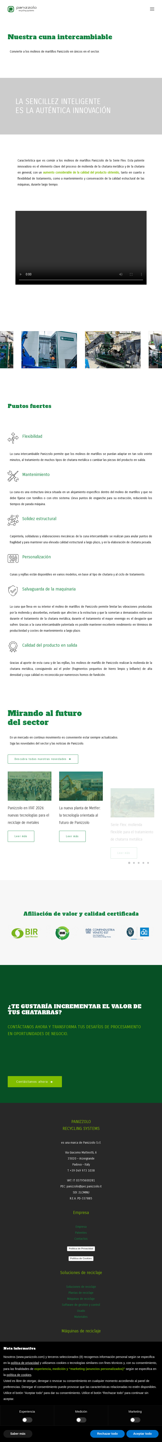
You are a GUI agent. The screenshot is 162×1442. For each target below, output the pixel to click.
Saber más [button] (18, 1433)
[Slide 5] (148, 863)
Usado (81, 1311)
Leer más (21, 848)
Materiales (81, 1317)
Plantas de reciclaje (81, 1293)
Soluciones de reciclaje (81, 1287)
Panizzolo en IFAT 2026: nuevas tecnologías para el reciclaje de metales (28, 828)
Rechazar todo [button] (107, 1433)
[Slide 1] (129, 863)
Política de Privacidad (81, 1248)
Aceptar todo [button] (142, 1433)
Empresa (81, 1227)
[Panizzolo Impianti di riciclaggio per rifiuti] (22, 9)
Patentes (81, 1233)
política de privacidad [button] (25, 1363)
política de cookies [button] (19, 1375)
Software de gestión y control (81, 1305)
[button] (152, 9)
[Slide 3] (138, 863)
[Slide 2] (134, 863)
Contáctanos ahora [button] (34, 1082)
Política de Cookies (81, 1258)
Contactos (81, 1239)
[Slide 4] (143, 863)
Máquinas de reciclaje (81, 1299)
